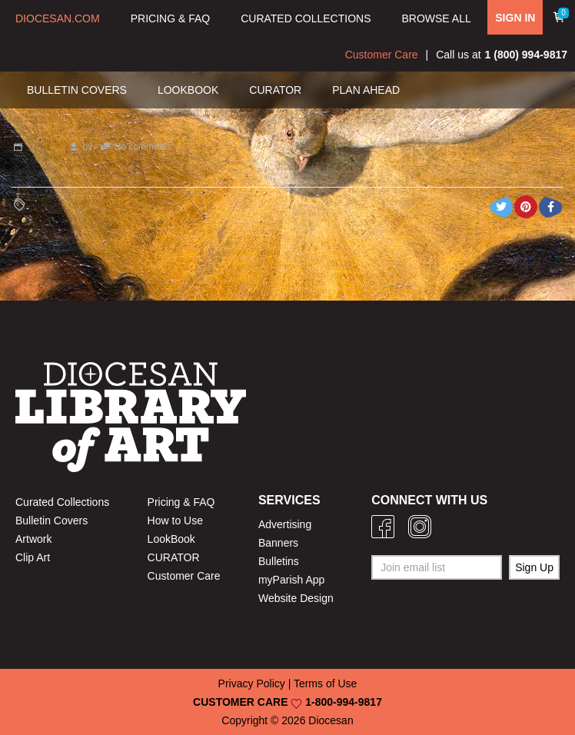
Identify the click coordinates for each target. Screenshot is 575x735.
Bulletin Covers (51, 520)
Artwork (33, 539)
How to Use (175, 520)
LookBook (171, 539)
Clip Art (32, 557)
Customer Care (381, 54)
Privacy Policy (251, 683)
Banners (278, 543)
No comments (143, 146)
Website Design (296, 598)
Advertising (284, 524)
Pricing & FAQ (181, 502)
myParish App (291, 580)
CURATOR (174, 557)
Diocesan (330, 720)
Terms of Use (325, 683)
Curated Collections (62, 502)
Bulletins (278, 561)
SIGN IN (515, 18)
